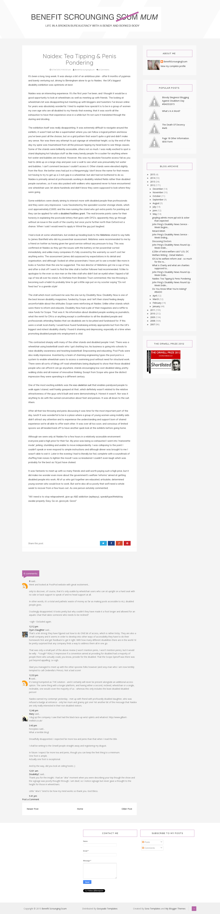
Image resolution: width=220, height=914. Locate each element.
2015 (153, 174)
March (156, 299)
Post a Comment (30, 799)
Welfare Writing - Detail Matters (167, 255)
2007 (153, 324)
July (155, 206)
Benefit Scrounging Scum (54, 908)
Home (80, 808)
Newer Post (32, 808)
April (155, 295)
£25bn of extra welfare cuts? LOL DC (170, 251)
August (156, 203)
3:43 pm (33, 725)
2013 (153, 181)
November (158, 192)
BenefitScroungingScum (175, 61)
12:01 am (33, 770)
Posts (146, 842)
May (155, 213)
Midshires (105, 234)
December (158, 188)
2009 (153, 317)
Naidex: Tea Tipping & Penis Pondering (171, 278)
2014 (153, 177)
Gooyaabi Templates (107, 908)
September (158, 199)
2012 (153, 185)
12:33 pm (33, 675)
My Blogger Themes (175, 908)
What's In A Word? (171, 111)
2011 (153, 310)
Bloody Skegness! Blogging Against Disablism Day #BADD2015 (175, 101)
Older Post (127, 808)
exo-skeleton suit (82, 385)
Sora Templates (152, 908)
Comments (148, 848)
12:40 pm (33, 710)
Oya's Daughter (36, 629)
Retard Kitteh (158, 230)
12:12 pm (33, 626)
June (155, 210)
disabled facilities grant (73, 213)
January (157, 306)
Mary (31, 713)
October (157, 196)
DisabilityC (34, 774)
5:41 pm (33, 796)
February (157, 302)
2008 (153, 320)
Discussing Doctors (161, 241)
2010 (153, 313)
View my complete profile (173, 66)
